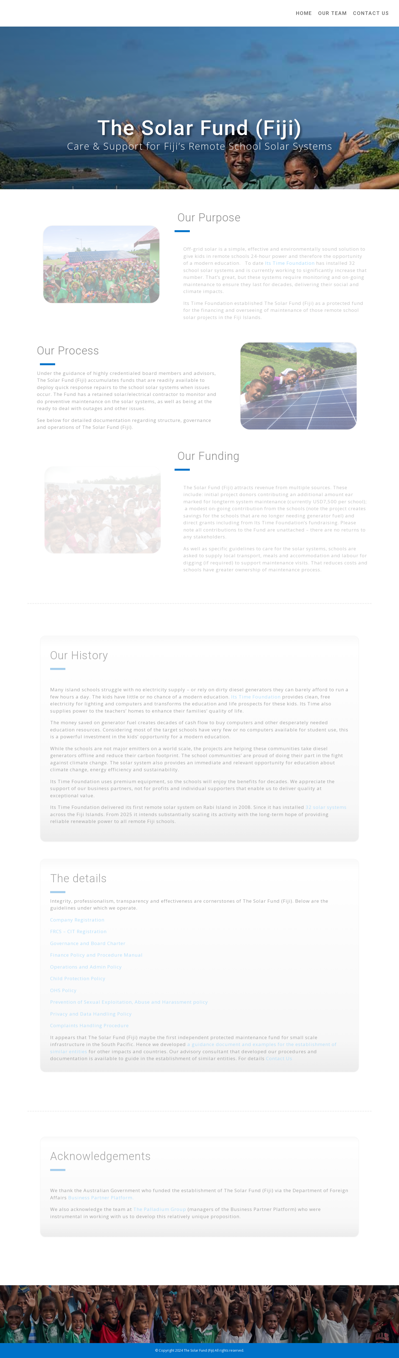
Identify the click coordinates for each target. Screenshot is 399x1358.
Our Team (332, 13)
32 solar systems (326, 814)
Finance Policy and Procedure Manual (96, 962)
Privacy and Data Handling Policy (91, 1021)
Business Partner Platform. (101, 1201)
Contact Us (371, 13)
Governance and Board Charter (88, 950)
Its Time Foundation (296, 263)
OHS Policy (63, 997)
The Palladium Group (159, 1212)
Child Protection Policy (78, 985)
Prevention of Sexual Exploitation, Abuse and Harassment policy (129, 1009)
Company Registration (77, 927)
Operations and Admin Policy (86, 974)
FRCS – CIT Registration (78, 938)
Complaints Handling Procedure (89, 1032)
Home (304, 13)
